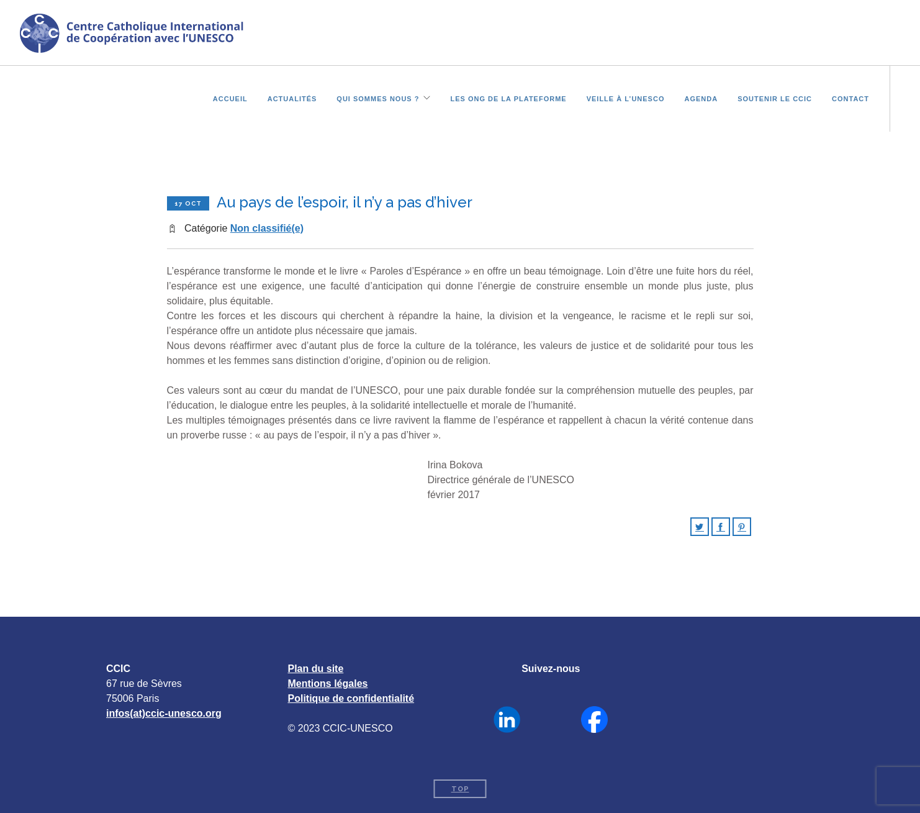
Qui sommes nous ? (377, 98)
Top (460, 789)
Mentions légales (328, 683)
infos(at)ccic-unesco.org (164, 713)
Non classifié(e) (267, 228)
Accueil (230, 98)
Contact (850, 98)
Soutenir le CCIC (774, 98)
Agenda (701, 98)
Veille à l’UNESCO (626, 98)
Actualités (292, 98)
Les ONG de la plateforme (508, 98)
